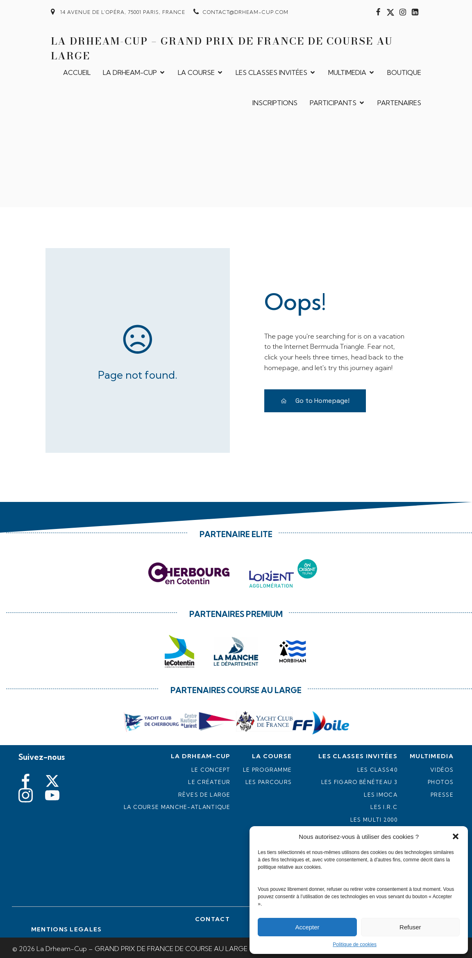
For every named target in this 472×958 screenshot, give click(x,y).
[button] (456, 836)
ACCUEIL (77, 71)
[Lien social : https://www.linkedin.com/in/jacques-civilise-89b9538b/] (415, 12)
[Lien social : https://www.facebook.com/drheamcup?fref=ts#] (378, 12)
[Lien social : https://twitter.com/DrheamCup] (390, 12)
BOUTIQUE (404, 71)
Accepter (307, 927)
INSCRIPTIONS (274, 101)
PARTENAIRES (399, 101)
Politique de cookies (355, 944)
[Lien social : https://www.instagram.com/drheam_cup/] (403, 12)
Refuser (410, 927)
